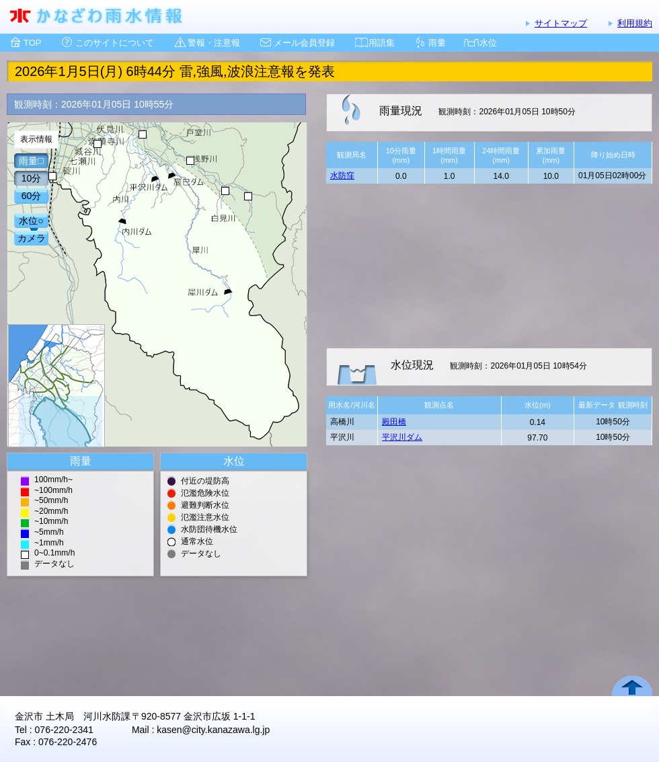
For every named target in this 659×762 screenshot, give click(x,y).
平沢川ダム (402, 437)
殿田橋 (394, 421)
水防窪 (342, 175)
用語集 (382, 43)
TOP (33, 43)
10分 (32, 178)
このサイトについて (114, 43)
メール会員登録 (304, 43)
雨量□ (31, 160)
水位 (488, 43)
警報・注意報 (214, 43)
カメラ (31, 238)
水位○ (31, 220)
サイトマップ (561, 23)
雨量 (437, 43)
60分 (32, 195)
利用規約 (634, 23)
